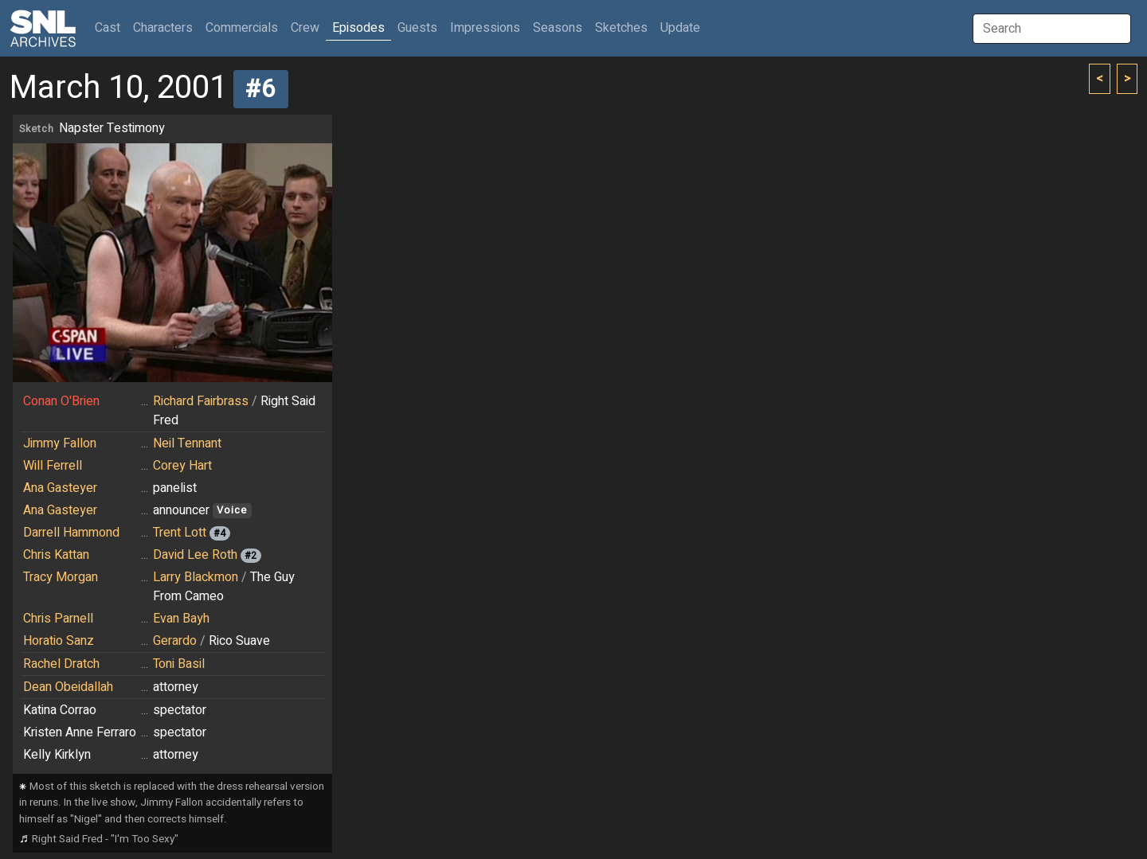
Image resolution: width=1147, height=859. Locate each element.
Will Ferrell (52, 465)
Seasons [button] (557, 27)
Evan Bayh (181, 618)
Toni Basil (179, 664)
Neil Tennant (187, 443)
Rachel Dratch (61, 664)
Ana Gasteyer (60, 488)
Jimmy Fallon (59, 443)
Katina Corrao (59, 710)
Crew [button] (305, 27)
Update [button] (680, 27)
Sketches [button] (621, 27)
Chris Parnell (58, 618)
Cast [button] (111, 27)
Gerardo (175, 640)
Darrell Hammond (71, 532)
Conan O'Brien (61, 401)
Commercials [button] (242, 27)
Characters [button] (163, 27)
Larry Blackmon (195, 577)
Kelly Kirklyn (57, 754)
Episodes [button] (358, 27)
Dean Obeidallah (68, 687)
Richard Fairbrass (201, 401)
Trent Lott (179, 532)
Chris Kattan (56, 554)
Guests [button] (417, 27)
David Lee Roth (195, 554)
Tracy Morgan (60, 577)
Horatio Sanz (58, 640)
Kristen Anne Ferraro (79, 732)
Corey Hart (182, 465)
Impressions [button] (485, 27)
